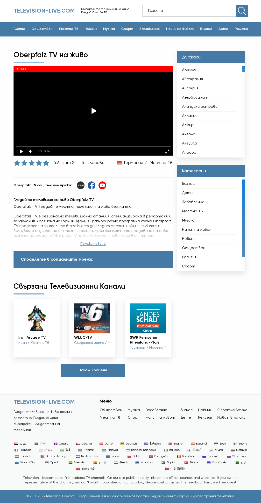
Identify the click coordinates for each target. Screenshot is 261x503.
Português (158, 456)
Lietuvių (239, 450)
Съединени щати (89, 343)
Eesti (220, 444)
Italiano (172, 450)
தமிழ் (99, 463)
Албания (189, 116)
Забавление (150, 29)
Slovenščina (25, 463)
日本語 (194, 450)
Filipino (168, 463)
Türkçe (191, 463)
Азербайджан (194, 98)
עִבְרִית (45, 450)
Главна (19, 29)
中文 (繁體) (175, 469)
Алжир (188, 125)
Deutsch (128, 444)
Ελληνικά (152, 444)
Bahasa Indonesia (141, 450)
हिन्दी (65, 450)
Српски (52, 463)
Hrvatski (86, 450)
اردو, (240, 463)
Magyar (110, 450)
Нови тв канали (231, 417)
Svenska (77, 463)
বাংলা (40, 444)
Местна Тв (68, 29)
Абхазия (189, 70)
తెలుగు (120, 463)
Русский (210, 456)
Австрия (190, 88)
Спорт (127, 29)
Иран (22, 343)
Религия (241, 29)
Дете (223, 29)
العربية (20, 444)
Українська (217, 463)
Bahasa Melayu (54, 456)
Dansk (106, 444)
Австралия (192, 79)
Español (199, 444)
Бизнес (206, 29)
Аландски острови (200, 107)
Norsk (112, 456)
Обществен (42, 29)
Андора (189, 153)
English (176, 444)
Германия (133, 163)
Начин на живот (180, 29)
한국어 (216, 450)
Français (22, 450)
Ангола (188, 134)
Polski (134, 456)
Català (61, 444)
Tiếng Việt (85, 469)
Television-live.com (44, 11)
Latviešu (23, 456)
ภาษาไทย (144, 463)
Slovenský (236, 456)
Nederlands (87, 456)
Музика (109, 29)
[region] (211, 110)
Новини (91, 29)
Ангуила (189, 143)
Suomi (240, 444)
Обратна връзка (232, 410)
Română (185, 456)
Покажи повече (93, 243)
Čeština (84, 444)
